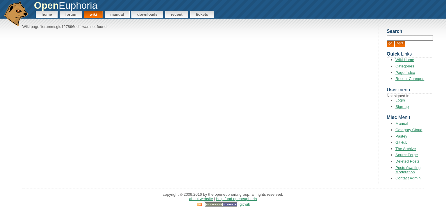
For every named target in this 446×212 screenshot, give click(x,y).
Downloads (147, 14)
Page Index (405, 72)
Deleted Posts (407, 161)
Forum (70, 14)
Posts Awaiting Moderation (407, 169)
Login (400, 100)
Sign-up (402, 106)
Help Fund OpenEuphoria (236, 199)
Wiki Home (404, 60)
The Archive (405, 149)
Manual (117, 14)
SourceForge (406, 155)
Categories (404, 66)
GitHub (401, 142)
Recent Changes (409, 78)
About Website (201, 199)
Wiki (93, 14)
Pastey (401, 136)
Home (47, 14)
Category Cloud (408, 130)
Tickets (202, 14)
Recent (177, 14)
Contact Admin (408, 178)
